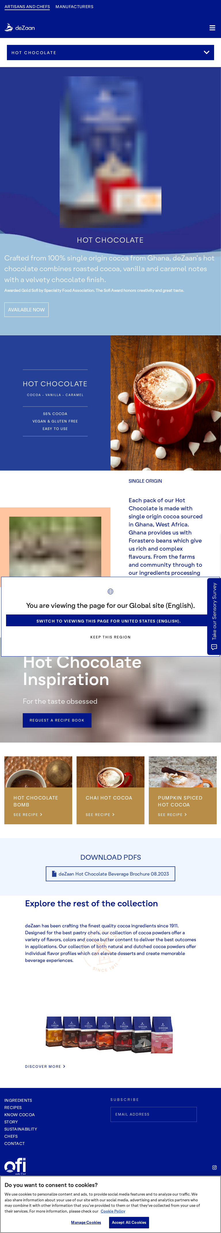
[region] (110, 1204)
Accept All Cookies (129, 1222)
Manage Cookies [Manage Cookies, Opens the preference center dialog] (86, 1222)
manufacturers (74, 6)
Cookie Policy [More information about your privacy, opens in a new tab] (113, 1211)
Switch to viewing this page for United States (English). (109, 621)
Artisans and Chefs (27, 6)
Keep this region (110, 637)
